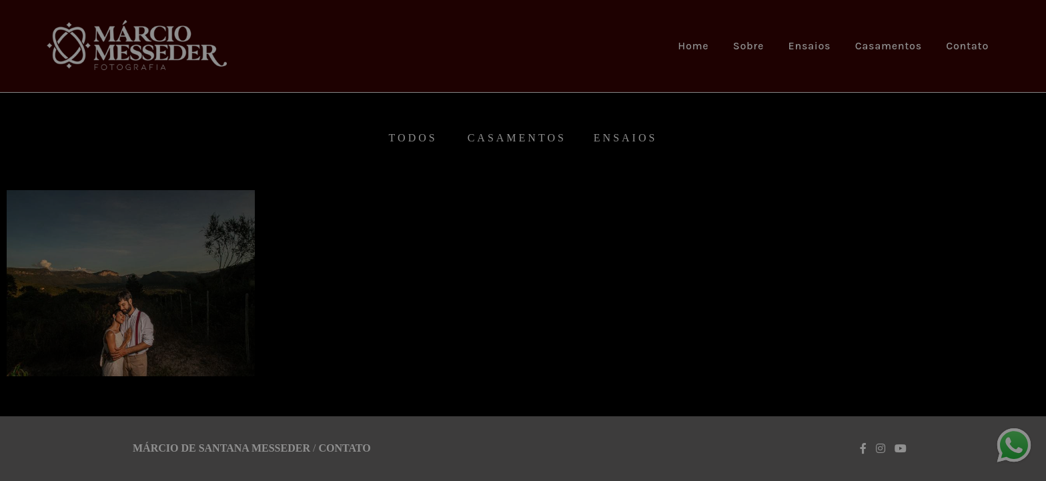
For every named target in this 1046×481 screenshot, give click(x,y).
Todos (413, 138)
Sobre (748, 45)
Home (693, 45)
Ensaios (810, 45)
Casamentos (888, 45)
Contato (967, 45)
